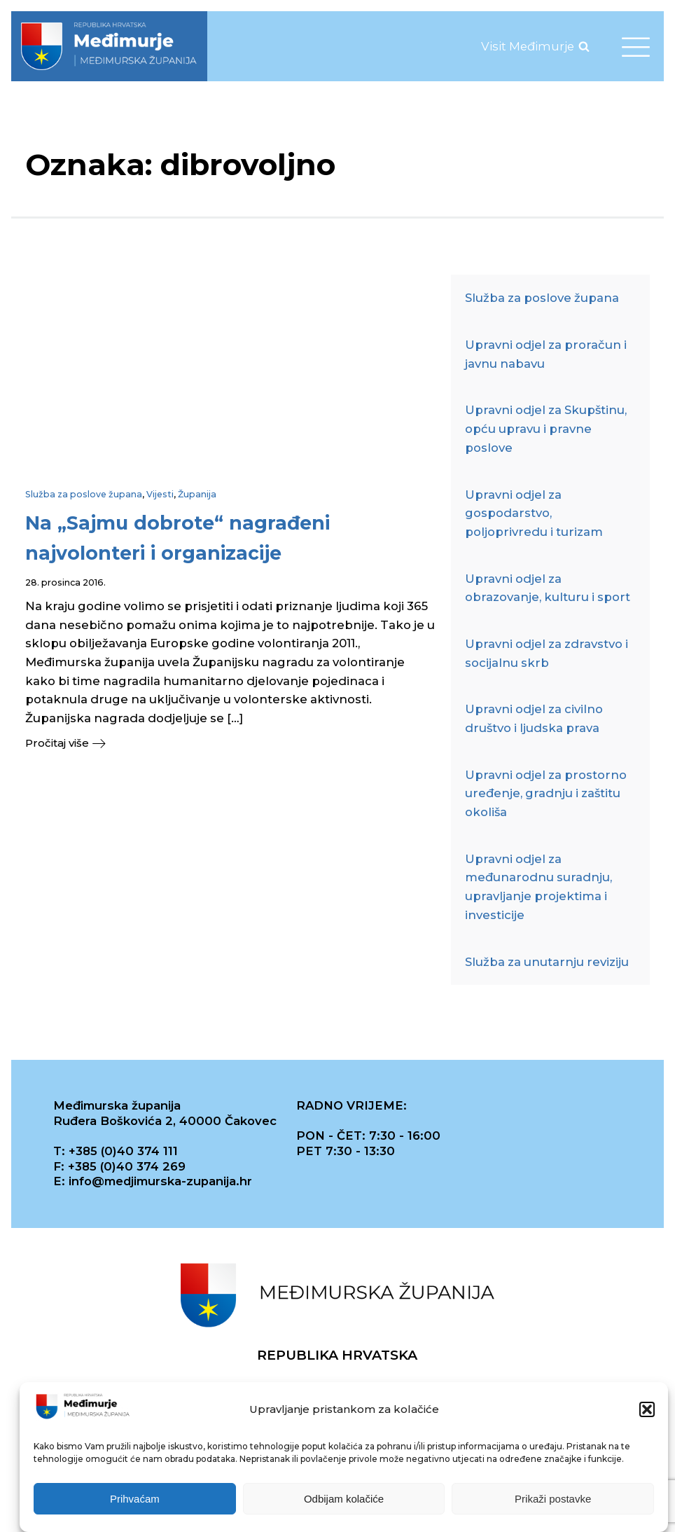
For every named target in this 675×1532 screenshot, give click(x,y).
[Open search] (584, 46)
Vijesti (160, 494)
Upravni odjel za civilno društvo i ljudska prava (534, 718)
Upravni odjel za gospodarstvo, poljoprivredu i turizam (534, 513)
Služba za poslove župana (83, 494)
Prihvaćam (135, 1499)
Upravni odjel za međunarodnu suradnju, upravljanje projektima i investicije (538, 887)
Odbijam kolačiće (344, 1499)
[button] (647, 1410)
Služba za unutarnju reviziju (547, 962)
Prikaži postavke (553, 1499)
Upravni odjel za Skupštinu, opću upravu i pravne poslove (546, 428)
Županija (197, 494)
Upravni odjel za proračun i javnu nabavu (546, 354)
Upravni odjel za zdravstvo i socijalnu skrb (546, 653)
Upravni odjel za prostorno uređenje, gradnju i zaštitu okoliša (546, 793)
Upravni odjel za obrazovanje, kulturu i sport (547, 588)
